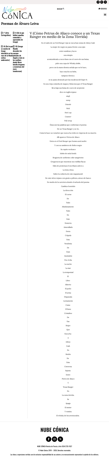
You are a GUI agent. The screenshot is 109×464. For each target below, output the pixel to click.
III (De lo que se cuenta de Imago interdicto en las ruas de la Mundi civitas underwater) (7, 54)
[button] (105, 15)
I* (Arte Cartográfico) (6, 34)
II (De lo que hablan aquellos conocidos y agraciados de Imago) (18, 38)
